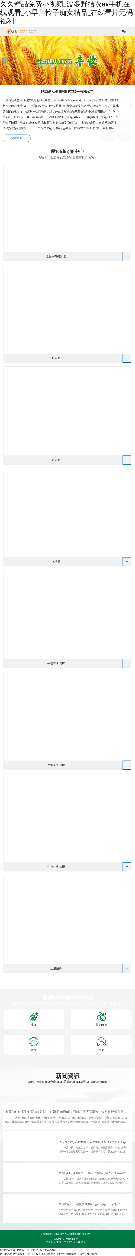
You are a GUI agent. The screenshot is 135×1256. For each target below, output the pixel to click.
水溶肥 (56, 358)
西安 (83, 1242)
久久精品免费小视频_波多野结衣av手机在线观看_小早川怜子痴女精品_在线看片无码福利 (66, 12)
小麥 (34, 1024)
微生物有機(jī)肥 (56, 256)
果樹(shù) (101, 1024)
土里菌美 (56, 968)
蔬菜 (34, 1049)
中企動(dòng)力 (72, 1242)
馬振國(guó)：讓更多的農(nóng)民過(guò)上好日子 (90, 1204)
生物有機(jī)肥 (56, 663)
